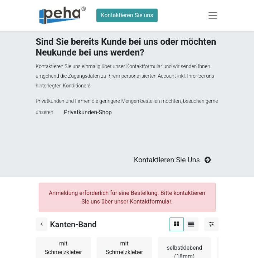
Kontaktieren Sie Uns (173, 160)
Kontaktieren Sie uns (127, 15)
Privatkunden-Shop (88, 112)
